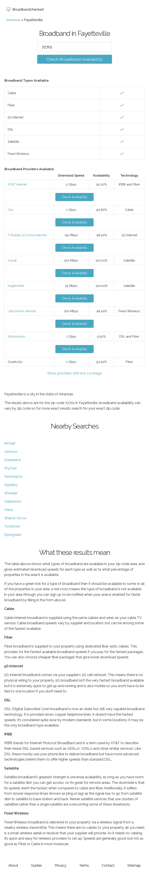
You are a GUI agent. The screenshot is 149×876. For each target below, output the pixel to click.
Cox (10, 209)
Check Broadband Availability (74, 59)
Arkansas (13, 20)
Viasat (12, 260)
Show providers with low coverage (74, 373)
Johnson (11, 452)
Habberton (12, 501)
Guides (36, 865)
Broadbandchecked (25, 9)
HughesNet (16, 286)
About (13, 865)
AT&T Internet (17, 184)
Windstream (16, 336)
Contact (108, 865)
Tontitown (12, 526)
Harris (8, 510)
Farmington (13, 477)
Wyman (10, 468)
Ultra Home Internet (22, 311)
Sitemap (134, 865)
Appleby (11, 485)
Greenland (12, 460)
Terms (84, 865)
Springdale (12, 535)
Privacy (60, 865)
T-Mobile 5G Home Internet (27, 235)
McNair (9, 443)
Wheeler (11, 493)
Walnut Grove (15, 518)
